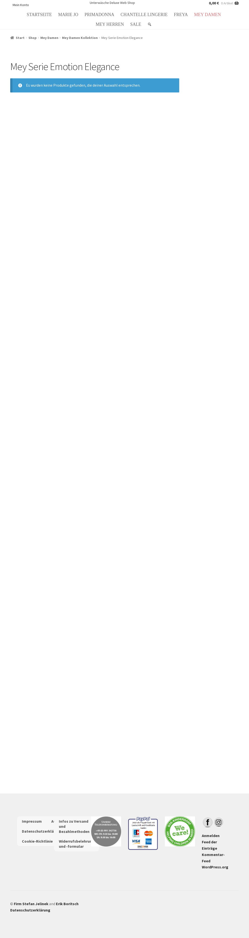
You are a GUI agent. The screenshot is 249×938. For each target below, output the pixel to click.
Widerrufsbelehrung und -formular (76, 844)
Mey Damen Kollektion (80, 38)
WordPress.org (215, 867)
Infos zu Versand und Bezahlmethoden (74, 826)
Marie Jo (68, 14)
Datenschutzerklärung (42, 831)
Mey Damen (207, 14)
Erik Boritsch (67, 903)
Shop (32, 38)
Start (20, 38)
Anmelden (211, 835)
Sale (135, 24)
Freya (181, 14)
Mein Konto (21, 5)
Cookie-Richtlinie (37, 841)
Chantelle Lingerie (144, 14)
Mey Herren (110, 24)
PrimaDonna (99, 14)
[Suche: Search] (150, 24)
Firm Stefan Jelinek (31, 903)
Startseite (39, 14)
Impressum (32, 821)
